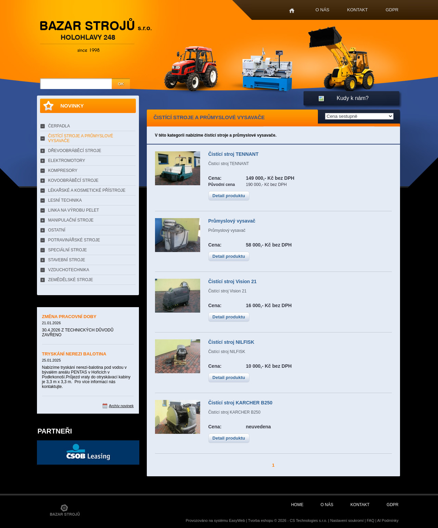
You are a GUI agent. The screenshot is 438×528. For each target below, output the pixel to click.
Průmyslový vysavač (232, 221)
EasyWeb (237, 520)
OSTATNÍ (56, 230)
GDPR (392, 9)
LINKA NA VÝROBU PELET (73, 210)
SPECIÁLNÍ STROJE (67, 250)
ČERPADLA (59, 126)
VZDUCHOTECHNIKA (68, 269)
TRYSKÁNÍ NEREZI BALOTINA (74, 353)
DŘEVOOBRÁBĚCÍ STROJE (74, 150)
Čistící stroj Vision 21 (232, 281)
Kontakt (357, 9)
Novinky (72, 106)
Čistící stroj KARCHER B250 (240, 402)
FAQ (370, 520)
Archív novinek (121, 406)
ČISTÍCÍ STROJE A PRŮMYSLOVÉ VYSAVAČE (80, 138)
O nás (322, 9)
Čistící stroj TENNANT (233, 154)
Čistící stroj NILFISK (231, 342)
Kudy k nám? (353, 98)
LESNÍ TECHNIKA (65, 200)
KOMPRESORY (63, 170)
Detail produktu (228, 195)
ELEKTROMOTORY (66, 160)
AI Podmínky (387, 520)
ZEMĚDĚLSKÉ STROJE (70, 279)
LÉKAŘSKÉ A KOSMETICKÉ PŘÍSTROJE (87, 190)
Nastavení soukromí (347, 520)
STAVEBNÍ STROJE (66, 259)
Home (291, 11)
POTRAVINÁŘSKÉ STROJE (74, 240)
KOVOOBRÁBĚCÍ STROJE (73, 180)
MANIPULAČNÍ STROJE (71, 220)
